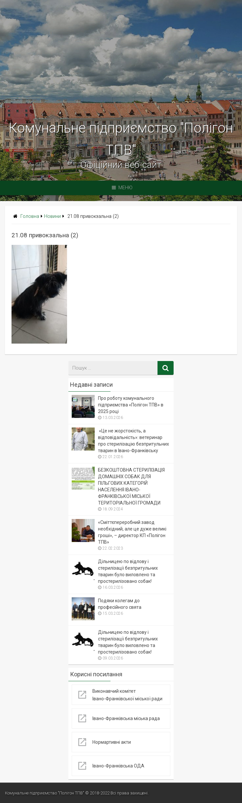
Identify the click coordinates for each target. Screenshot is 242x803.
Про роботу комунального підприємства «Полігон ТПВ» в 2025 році (130, 405)
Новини (52, 216)
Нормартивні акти (111, 742)
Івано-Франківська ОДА (118, 765)
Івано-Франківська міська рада (126, 718)
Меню (122, 188)
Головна (29, 216)
